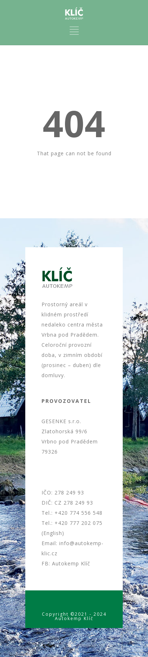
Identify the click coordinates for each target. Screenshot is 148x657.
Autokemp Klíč (71, 563)
